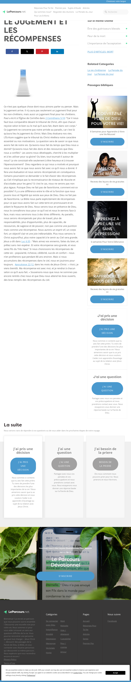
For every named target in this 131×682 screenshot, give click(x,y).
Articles (86, 8)
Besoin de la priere (105, 464)
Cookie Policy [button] (77, 673)
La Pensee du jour (104, 74)
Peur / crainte (63, 645)
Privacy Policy (10, 659)
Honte (49, 652)
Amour (63, 652)
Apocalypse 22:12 (24, 264)
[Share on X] (27, 51)
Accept (115, 673)
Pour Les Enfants (41, 16)
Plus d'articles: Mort (100, 51)
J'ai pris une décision (107, 331)
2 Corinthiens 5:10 (55, 118)
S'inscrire (107, 141)
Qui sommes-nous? (42, 12)
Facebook (112, 621)
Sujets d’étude (74, 8)
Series (85, 639)
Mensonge (51, 643)
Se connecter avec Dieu (52, 623)
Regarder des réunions (63, 12)
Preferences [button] (31, 675)
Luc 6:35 (25, 241)
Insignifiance (52, 629)
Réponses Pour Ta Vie (43, 8)
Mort (62, 621)
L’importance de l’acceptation (104, 43)
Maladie (64, 625)
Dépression (51, 639)
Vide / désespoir (64, 632)
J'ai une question (107, 388)
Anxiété (49, 634)
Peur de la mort (96, 36)
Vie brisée (50, 648)
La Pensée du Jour (84, 12)
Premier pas (60, 8)
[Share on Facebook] (12, 51)
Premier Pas (88, 643)
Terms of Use (9, 663)
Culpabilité (65, 639)
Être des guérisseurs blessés (104, 28)
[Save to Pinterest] (42, 51)
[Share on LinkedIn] (57, 51)
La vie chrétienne (97, 70)
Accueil (86, 621)
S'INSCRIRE (65, 576)
